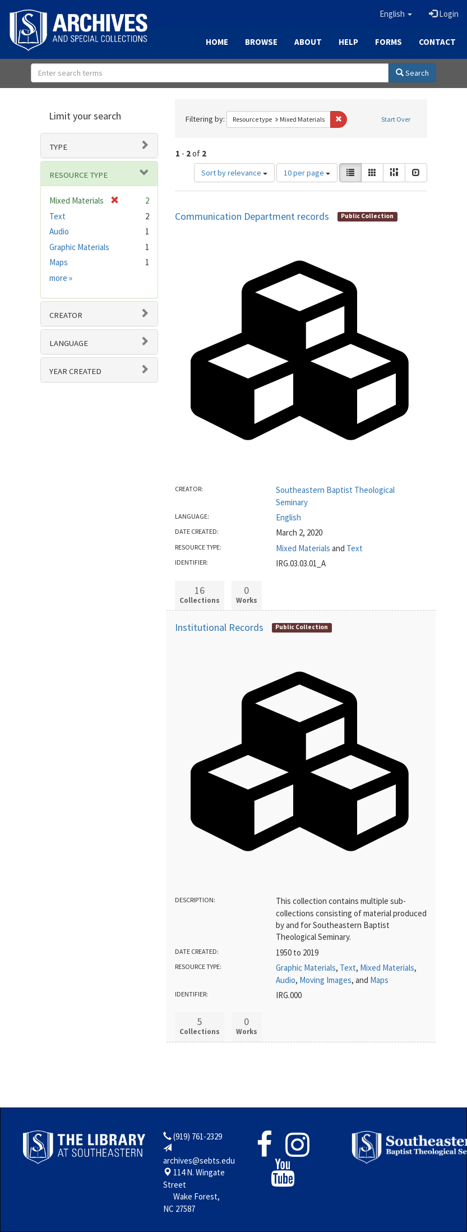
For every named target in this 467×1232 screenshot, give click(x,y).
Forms (388, 41)
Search (412, 73)
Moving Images (325, 980)
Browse (261, 41)
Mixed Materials (303, 548)
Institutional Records (219, 627)
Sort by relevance (234, 173)
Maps (379, 980)
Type (58, 147)
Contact (437, 41)
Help (348, 41)
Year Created (75, 371)
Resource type (78, 175)
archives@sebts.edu (199, 1160)
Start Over (395, 119)
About (308, 41)
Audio (285, 980)
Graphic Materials (306, 967)
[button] (395, 14)
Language (68, 343)
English (288, 517)
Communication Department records (252, 216)
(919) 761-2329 (197, 1136)
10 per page (307, 173)
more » (60, 278)
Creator (65, 315)
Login (444, 13)
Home (217, 41)
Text (354, 548)
